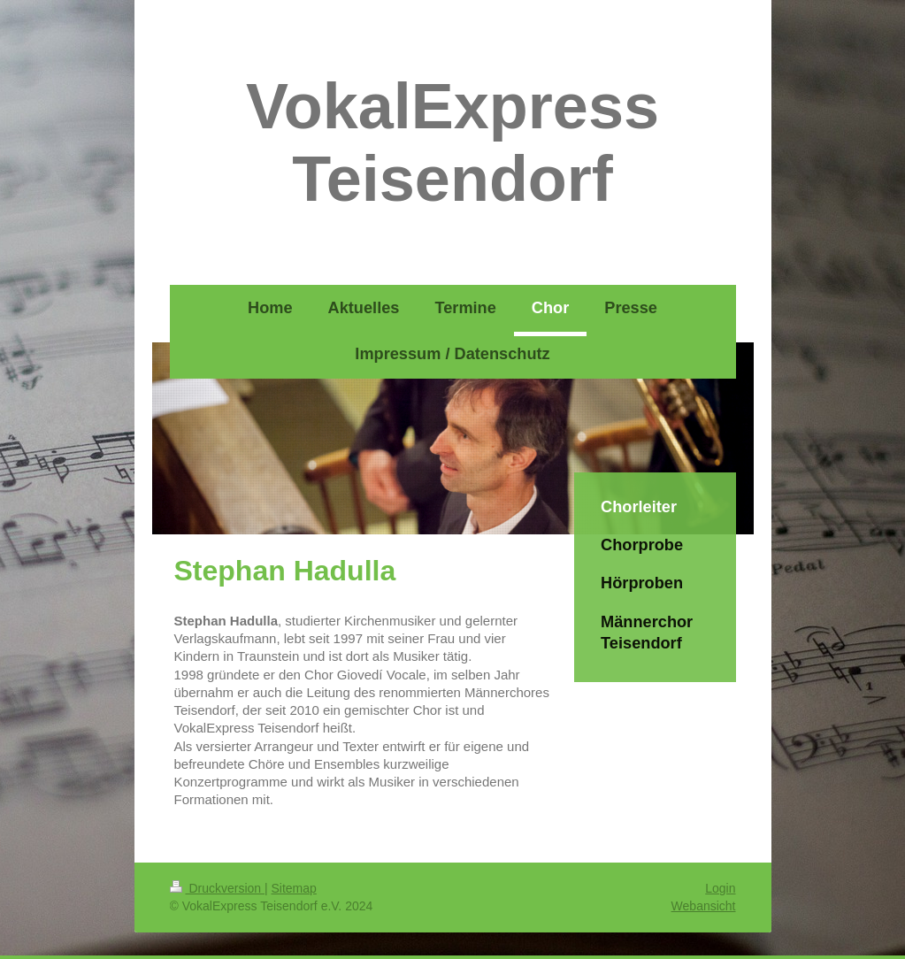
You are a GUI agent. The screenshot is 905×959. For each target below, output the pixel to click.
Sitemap (294, 888)
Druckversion (217, 888)
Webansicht (703, 906)
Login (720, 888)
